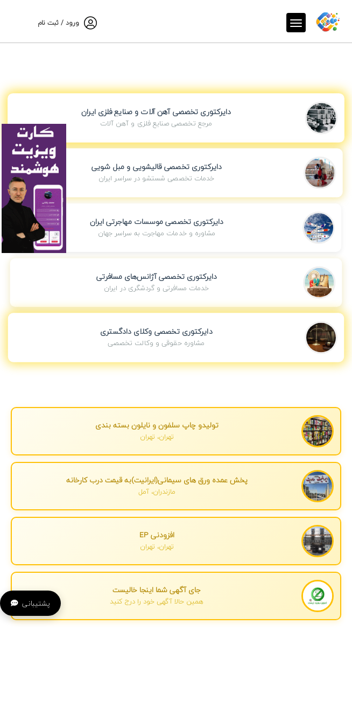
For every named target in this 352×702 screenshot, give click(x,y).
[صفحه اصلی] (327, 21)
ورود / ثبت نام (58, 23)
